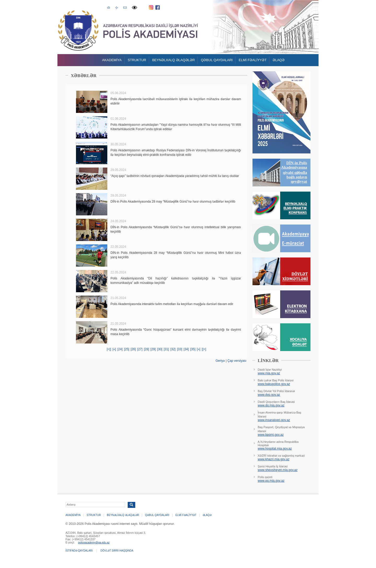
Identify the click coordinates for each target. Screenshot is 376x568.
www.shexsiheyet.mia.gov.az (278, 470)
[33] (179, 349)
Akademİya (112, 60)
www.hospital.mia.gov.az (275, 448)
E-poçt (125, 7)
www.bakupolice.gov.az (274, 384)
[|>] (204, 349)
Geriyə (220, 361)
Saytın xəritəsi (116, 7)
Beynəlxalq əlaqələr (173, 60)
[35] (192, 349)
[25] (126, 349)
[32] (172, 349)
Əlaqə (279, 60)
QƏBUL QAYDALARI (217, 60)
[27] (140, 349)
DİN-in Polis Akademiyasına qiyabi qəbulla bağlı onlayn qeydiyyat (294, 172)
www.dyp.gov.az (269, 395)
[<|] (109, 349)
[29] (153, 349)
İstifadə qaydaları (79, 550)
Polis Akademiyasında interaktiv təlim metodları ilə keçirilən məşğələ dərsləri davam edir (171, 304)
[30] (159, 349)
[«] (114, 349)
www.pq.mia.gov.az (271, 481)
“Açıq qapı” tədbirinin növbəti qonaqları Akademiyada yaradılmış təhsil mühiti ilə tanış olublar (174, 176)
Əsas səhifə (108, 7)
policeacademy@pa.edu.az (94, 542)
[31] (166, 349)
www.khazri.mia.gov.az (273, 459)
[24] (120, 349)
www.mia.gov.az (269, 373)
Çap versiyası (236, 361)
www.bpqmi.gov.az (271, 435)
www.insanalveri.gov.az (274, 420)
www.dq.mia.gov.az (271, 405)
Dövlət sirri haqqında (117, 550)
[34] (186, 349)
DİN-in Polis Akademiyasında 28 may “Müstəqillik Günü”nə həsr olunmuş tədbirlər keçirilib (172, 201)
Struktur (137, 60)
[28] (146, 349)
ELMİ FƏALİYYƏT (253, 60)
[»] (198, 349)
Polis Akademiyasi (78, 30)
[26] (133, 349)
